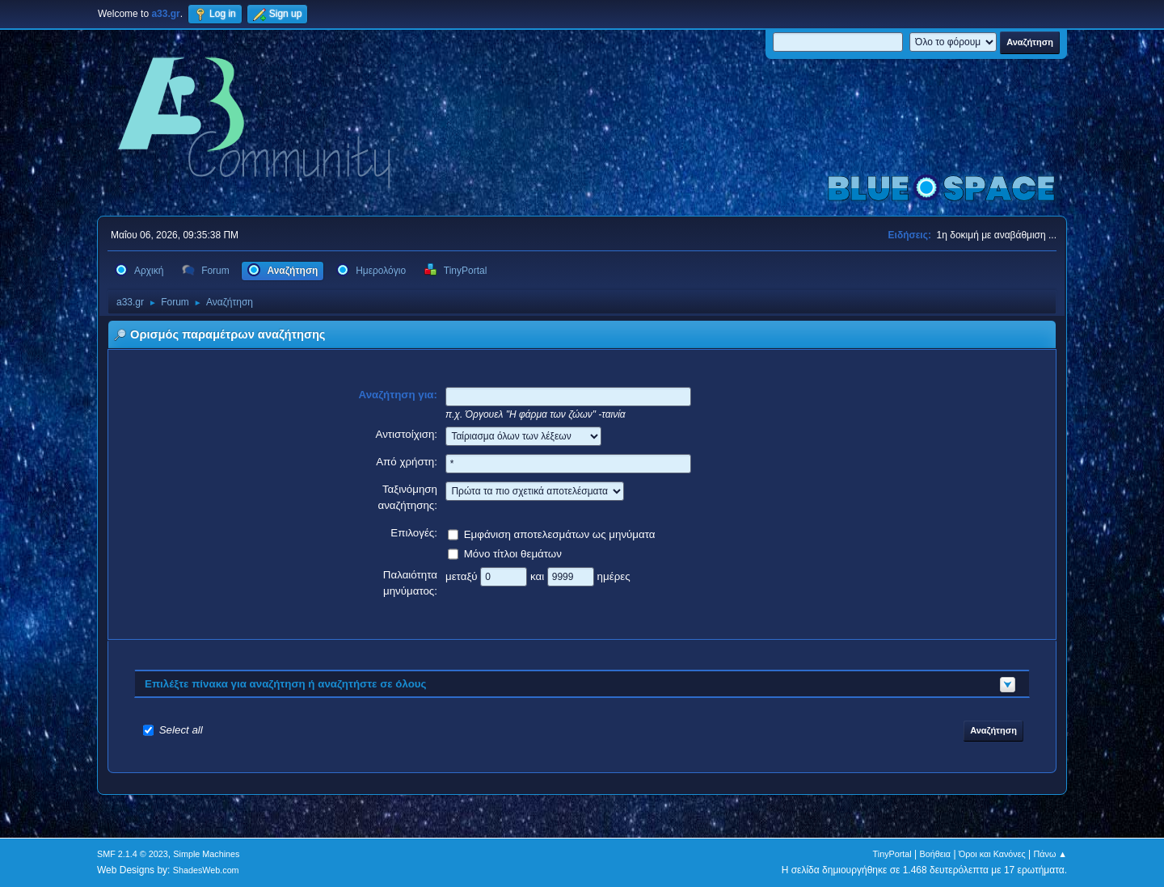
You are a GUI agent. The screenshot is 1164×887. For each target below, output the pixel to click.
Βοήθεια (935, 854)
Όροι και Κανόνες (992, 854)
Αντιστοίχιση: (406, 434)
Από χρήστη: (406, 462)
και (538, 576)
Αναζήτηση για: (398, 395)
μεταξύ (462, 576)
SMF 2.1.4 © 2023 (132, 854)
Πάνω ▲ (1051, 854)
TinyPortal (892, 854)
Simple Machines (206, 854)
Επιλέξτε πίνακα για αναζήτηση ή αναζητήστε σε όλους (286, 684)
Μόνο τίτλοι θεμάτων (513, 553)
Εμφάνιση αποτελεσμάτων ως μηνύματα (560, 534)
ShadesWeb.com (206, 870)
